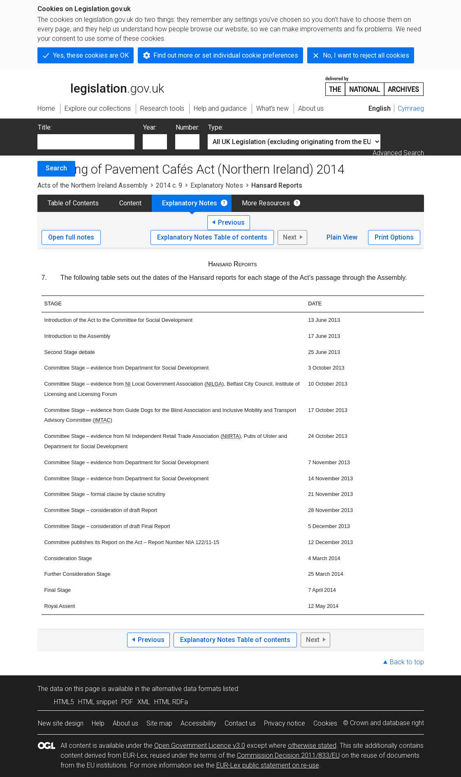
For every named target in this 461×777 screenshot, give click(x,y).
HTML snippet (97, 702)
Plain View (342, 237)
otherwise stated (312, 745)
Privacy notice (284, 723)
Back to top (407, 662)
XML (143, 702)
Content (130, 203)
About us (125, 723)
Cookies (325, 723)
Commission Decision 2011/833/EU (288, 755)
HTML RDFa (171, 702)
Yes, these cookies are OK (91, 55)
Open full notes (71, 237)
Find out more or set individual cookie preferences (225, 55)
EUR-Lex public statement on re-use (267, 765)
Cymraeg (411, 108)
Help (98, 723)
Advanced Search (398, 153)
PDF (127, 702)
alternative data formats (186, 689)
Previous (231, 222)
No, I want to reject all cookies (366, 55)
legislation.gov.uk (100, 85)
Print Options (394, 237)
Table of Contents (73, 203)
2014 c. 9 (169, 185)
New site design (60, 723)
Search (56, 168)
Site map (159, 723)
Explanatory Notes (216, 185)
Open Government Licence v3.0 (199, 745)
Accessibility (198, 723)
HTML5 (64, 702)
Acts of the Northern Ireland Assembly (92, 185)
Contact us (240, 723)
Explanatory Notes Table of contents (212, 237)
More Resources (266, 203)
